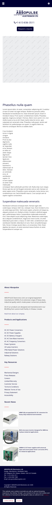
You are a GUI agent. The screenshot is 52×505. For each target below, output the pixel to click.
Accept (19, 500)
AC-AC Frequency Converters (14, 341)
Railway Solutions (10, 356)
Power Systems (9, 344)
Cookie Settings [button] (8, 500)
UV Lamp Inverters (11, 347)
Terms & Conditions (11, 387)
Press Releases (9, 376)
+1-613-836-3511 (12, 475)
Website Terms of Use (12, 390)
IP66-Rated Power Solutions (14, 350)
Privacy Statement (10, 392)
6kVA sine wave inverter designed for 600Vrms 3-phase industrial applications (33, 431)
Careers (7, 378)
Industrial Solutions (11, 353)
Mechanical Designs (11, 373)
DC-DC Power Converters (13, 330)
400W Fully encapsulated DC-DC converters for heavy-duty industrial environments (33, 413)
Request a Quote (25, 29)
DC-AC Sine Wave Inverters (14, 339)
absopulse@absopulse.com (17, 479)
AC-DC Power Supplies (12, 333)
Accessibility (8, 395)
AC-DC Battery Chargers (13, 336)
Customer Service (10, 384)
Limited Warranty (10, 381)
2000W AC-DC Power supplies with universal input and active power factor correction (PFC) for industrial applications (33, 449)
